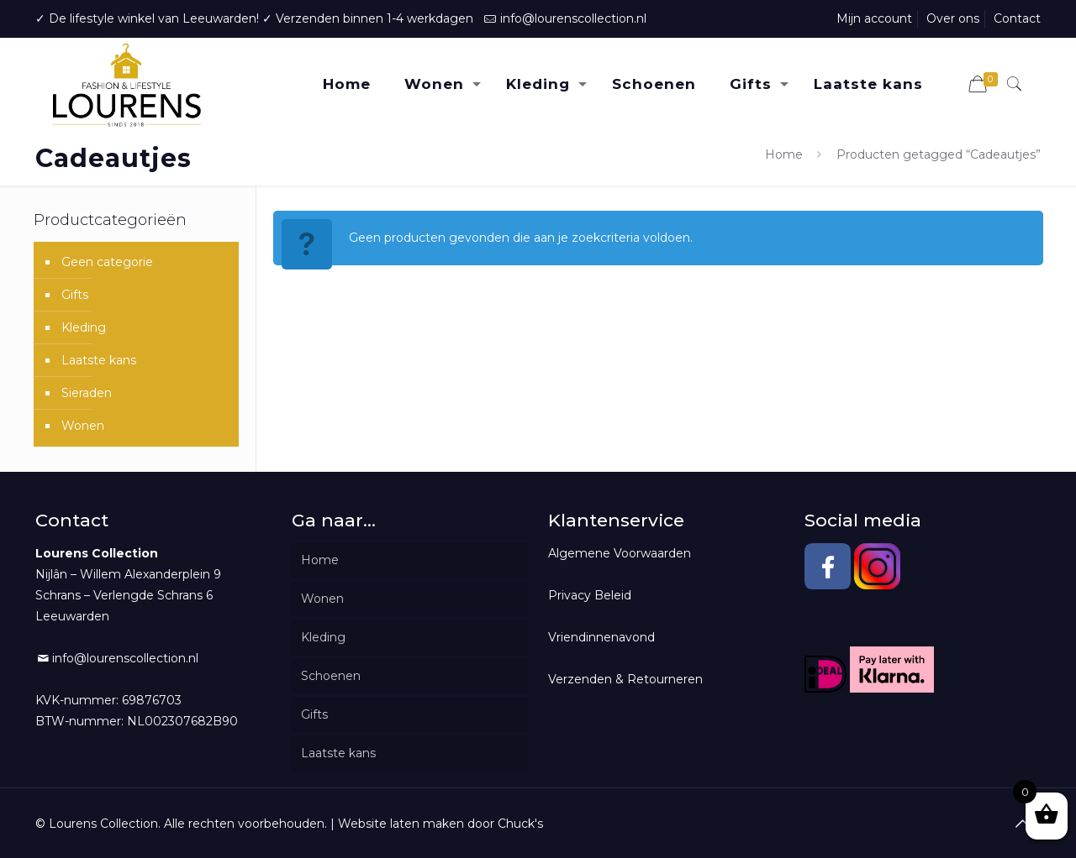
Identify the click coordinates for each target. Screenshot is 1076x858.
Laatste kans (98, 360)
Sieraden (86, 392)
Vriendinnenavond (601, 637)
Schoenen (331, 675)
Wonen (82, 425)
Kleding (83, 327)
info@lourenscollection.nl (573, 18)
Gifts (74, 294)
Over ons (952, 18)
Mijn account (874, 18)
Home (784, 154)
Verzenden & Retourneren (625, 679)
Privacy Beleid (589, 595)
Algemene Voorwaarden (619, 553)
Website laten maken (401, 823)
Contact (1017, 18)
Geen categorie (107, 261)
